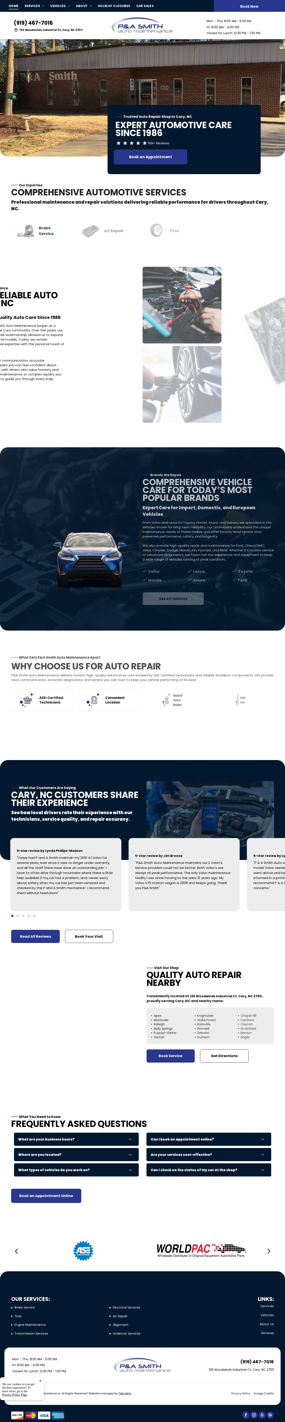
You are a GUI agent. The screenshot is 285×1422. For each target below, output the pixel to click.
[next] (269, 1251)
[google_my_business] (270, 1415)
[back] (16, 1251)
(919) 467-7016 (33, 23)
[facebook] (246, 1415)
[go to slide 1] (12, 916)
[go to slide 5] (34, 916)
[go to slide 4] (29, 916)
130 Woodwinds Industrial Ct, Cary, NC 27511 (51, 30)
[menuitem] (17, 6)
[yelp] (262, 1415)
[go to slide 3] (23, 916)
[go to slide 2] (18, 916)
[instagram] (254, 1415)
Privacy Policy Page (14, 1394)
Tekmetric (125, 1393)
